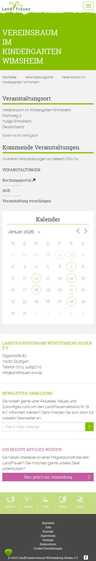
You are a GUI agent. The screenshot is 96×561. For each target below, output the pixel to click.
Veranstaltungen (21, 169)
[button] (8, 552)
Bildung (63, 506)
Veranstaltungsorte (39, 77)
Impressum (48, 536)
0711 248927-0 (28, 367)
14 (71, 278)
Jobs (48, 527)
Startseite (9, 77)
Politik (45, 506)
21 (71, 290)
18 (36, 290)
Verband (28, 506)
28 (71, 255)
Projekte (80, 506)
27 (60, 255)
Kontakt (48, 531)
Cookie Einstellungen (48, 548)
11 (36, 278)
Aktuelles (10, 506)
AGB (6, 190)
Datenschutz (48, 544)
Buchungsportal (16, 180)
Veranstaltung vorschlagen (26, 200)
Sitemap (48, 540)
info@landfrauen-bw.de (22, 372)
